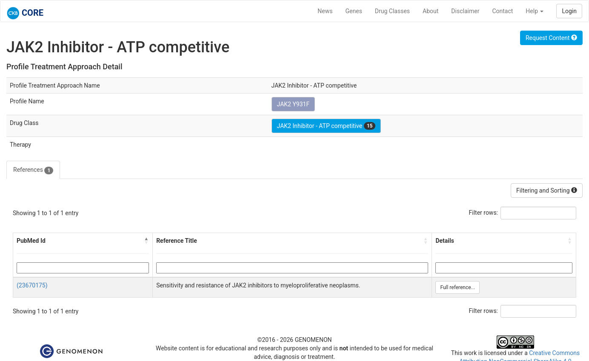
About (430, 11)
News (324, 11)
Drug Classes (392, 11)
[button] (146, 240)
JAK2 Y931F (293, 104)
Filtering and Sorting (546, 190)
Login (569, 11)
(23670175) (32, 285)
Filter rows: (483, 212)
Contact (502, 11)
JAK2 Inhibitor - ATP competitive (326, 126)
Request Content (551, 37)
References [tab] (33, 170)
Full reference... (457, 287)
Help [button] (534, 11)
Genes (354, 11)
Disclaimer (465, 11)
